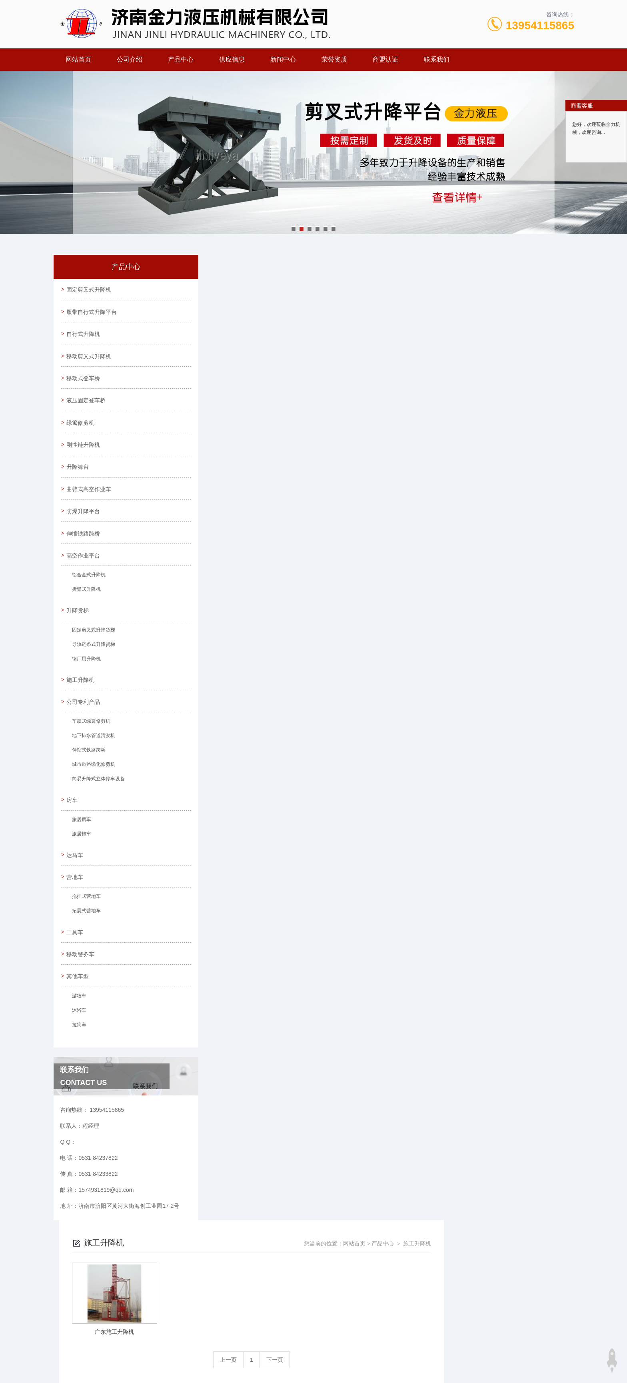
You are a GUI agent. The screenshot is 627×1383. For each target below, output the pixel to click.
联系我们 (436, 59)
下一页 (405, 394)
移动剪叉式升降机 (89, 358)
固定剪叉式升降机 (89, 290)
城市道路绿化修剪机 (92, 776)
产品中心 (181, 59)
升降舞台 (78, 472)
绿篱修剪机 (81, 427)
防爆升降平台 (84, 518)
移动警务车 (81, 967)
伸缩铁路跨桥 (84, 541)
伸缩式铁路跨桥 (87, 761)
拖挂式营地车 (85, 910)
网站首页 (78, 59)
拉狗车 (78, 1040)
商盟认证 (385, 59)
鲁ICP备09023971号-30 (369, 1295)
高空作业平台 (84, 563)
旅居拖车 (80, 846)
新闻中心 (283, 59)
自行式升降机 (84, 335)
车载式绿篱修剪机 (90, 732)
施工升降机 (81, 689)
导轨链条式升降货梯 (92, 654)
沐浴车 (78, 1025)
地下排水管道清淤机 (92, 747)
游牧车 (78, 1011)
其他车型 (78, 990)
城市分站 (95, 1350)
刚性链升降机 (84, 449)
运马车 (75, 866)
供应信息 (232, 59)
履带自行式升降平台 (92, 313)
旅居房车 (80, 831)
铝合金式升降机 (87, 584)
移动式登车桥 (84, 381)
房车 (72, 810)
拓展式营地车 (85, 924)
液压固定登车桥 (86, 404)
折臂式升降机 (85, 599)
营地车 (75, 889)
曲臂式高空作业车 (89, 495)
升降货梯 (78, 619)
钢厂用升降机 (85, 669)
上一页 (358, 394)
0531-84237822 (259, 1282)
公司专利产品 (84, 712)
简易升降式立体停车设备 (97, 790)
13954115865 (540, 25)
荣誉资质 (334, 59)
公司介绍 (129, 59)
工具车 (75, 944)
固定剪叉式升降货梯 (92, 640)
